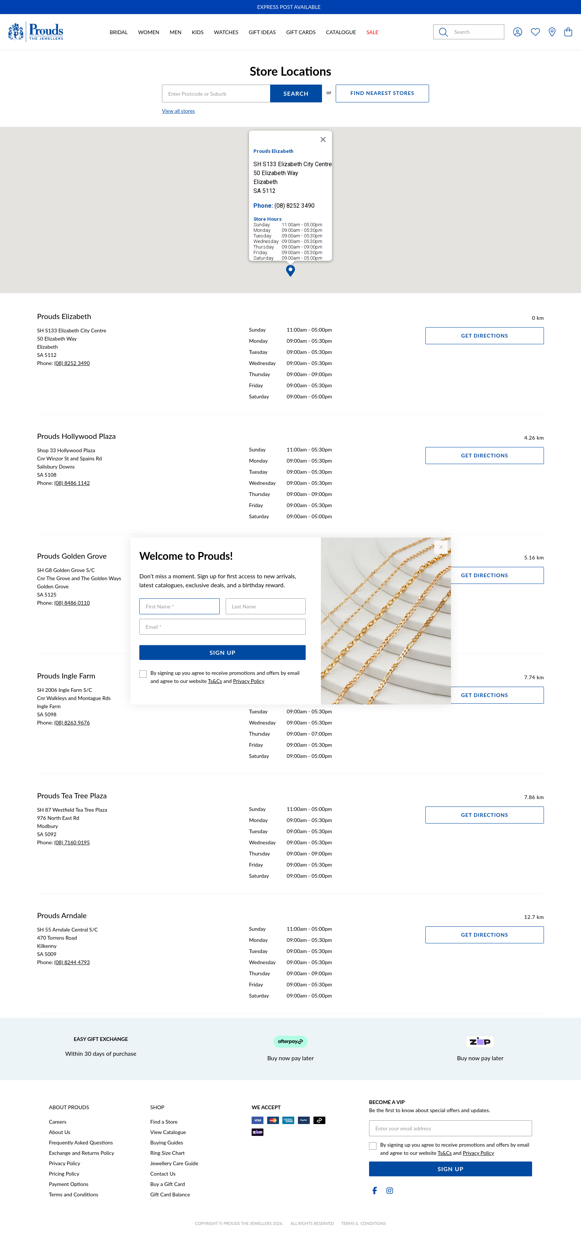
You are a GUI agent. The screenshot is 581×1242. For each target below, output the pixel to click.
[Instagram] (388, 1190)
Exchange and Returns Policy (81, 1153)
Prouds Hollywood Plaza (76, 435)
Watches (226, 32)
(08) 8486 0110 (72, 602)
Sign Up (223, 652)
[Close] (323, 139)
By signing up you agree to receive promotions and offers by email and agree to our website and (224, 677)
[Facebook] (375, 1190)
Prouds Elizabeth (64, 316)
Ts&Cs (215, 681)
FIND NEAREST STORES (382, 93)
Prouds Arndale (62, 915)
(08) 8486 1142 (72, 483)
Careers (57, 1121)
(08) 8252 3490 (72, 363)
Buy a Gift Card (167, 1184)
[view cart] (568, 31)
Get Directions (484, 335)
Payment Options (69, 1184)
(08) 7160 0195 (72, 842)
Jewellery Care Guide (174, 1163)
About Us (59, 1132)
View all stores (178, 111)
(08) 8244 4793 (72, 962)
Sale (372, 32)
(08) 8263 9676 (72, 722)
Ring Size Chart (167, 1153)
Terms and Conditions (73, 1194)
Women (148, 32)
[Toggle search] (445, 31)
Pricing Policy (64, 1173)
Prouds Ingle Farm (66, 675)
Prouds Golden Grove (72, 555)
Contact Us (163, 1173)
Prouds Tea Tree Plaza (72, 795)
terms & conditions (363, 1223)
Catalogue (341, 32)
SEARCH (296, 93)
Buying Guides (166, 1142)
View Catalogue (168, 1132)
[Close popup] (441, 547)
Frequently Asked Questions (81, 1142)
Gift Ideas (262, 32)
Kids (197, 32)
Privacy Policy (248, 681)
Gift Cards (300, 32)
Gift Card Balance (170, 1194)
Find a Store (163, 1121)
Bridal (119, 32)
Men (176, 32)
